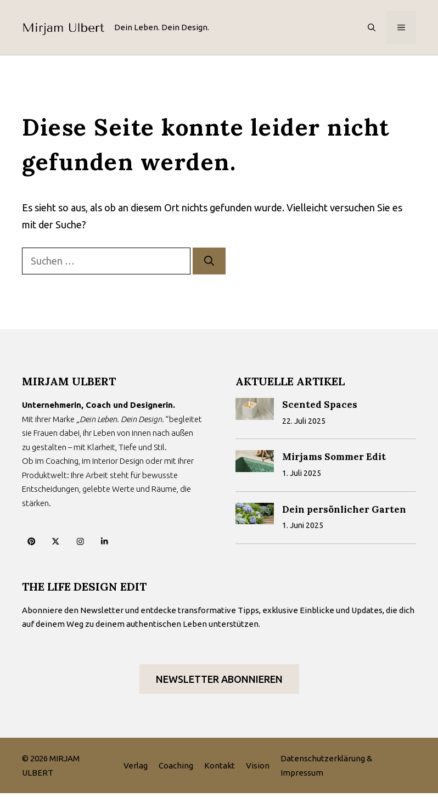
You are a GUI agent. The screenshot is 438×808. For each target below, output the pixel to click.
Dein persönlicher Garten (344, 509)
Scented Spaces (319, 405)
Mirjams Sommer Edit (334, 457)
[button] (371, 27)
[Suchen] (209, 261)
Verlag (135, 765)
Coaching (176, 765)
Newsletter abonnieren (219, 679)
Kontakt (219, 765)
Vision (257, 765)
